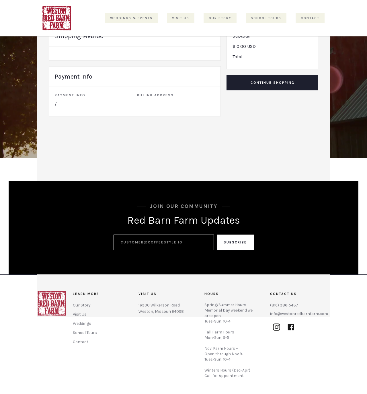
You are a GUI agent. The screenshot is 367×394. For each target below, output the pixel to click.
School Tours (85, 335)
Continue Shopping (272, 83)
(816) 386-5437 (284, 307)
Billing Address (155, 95)
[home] (56, 18)
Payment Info (70, 95)
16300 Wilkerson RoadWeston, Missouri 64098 (161, 310)
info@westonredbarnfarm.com (299, 316)
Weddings (82, 325)
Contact (80, 344)
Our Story (82, 307)
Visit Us (80, 316)
